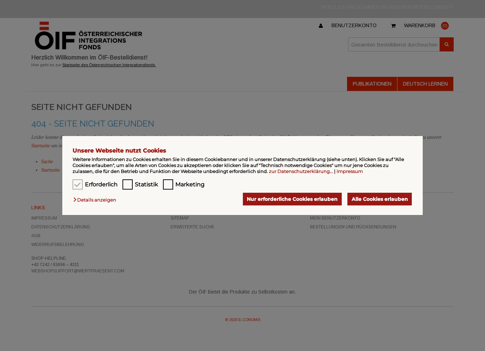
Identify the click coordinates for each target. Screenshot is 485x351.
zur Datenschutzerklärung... (301, 171)
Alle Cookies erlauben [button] (380, 199)
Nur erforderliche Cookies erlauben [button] (292, 199)
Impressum (349, 171)
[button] (96, 199)
